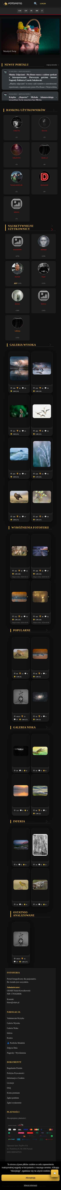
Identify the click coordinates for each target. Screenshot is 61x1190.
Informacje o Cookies (15, 1078)
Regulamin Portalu (14, 1068)
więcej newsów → (52, 65)
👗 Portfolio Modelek (16, 1043)
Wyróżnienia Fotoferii (30, 527)
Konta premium (13, 1093)
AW (37, 11)
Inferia (19, 821)
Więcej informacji (30, 1185)
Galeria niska (24, 727)
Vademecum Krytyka (15, 1018)
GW (20, 11)
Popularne (21, 630)
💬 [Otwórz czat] (54, 1173)
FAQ (9, 1088)
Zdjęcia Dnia (12, 1048)
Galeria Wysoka (13, 1023)
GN (26, 11)
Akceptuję (30, 1178)
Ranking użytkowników (26, 110)
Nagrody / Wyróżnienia (16, 1053)
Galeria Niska (12, 1028)
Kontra (10, 1038)
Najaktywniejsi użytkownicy (20, 227)
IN (31, 11)
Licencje (10, 1083)
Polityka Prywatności (15, 1073)
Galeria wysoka (23, 344)
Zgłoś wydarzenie (14, 1103)
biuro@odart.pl (13, 1002)
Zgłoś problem (13, 1098)
